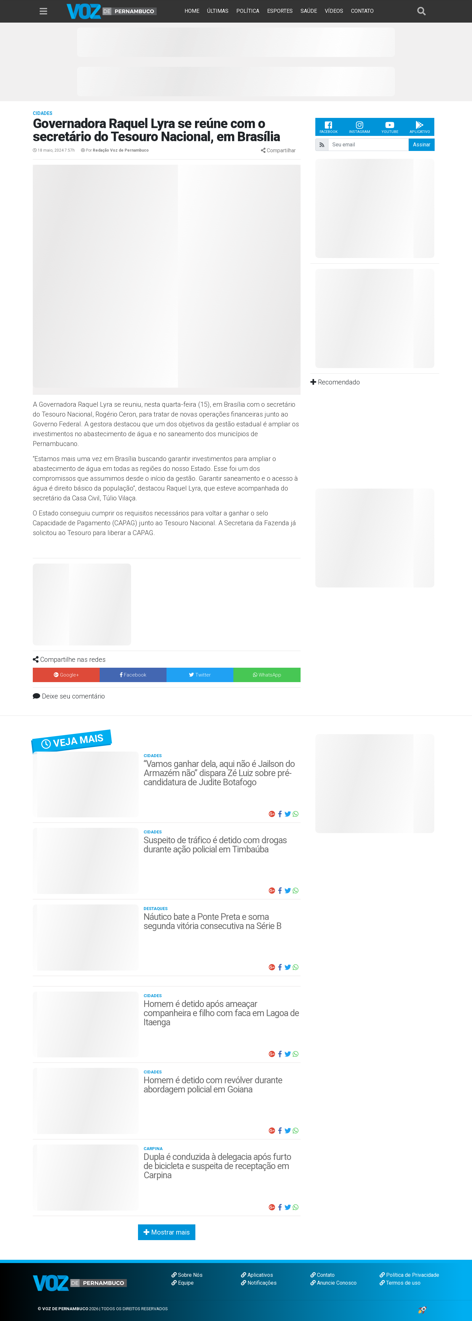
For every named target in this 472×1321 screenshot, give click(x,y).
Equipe (182, 1283)
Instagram (359, 127)
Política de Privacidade (409, 1275)
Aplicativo (420, 127)
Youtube (390, 127)
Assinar (421, 144)
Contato (322, 1275)
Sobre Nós (187, 1275)
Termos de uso (400, 1283)
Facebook (329, 127)
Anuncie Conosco (333, 1283)
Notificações (259, 1283)
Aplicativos (257, 1275)
